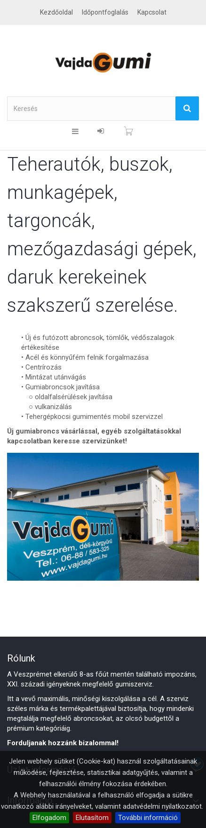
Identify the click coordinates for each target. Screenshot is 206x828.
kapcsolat (151, 12)
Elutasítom (92, 817)
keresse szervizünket (89, 441)
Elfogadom (49, 817)
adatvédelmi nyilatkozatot (162, 806)
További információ (148, 817)
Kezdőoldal (56, 12)
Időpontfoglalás (105, 12)
